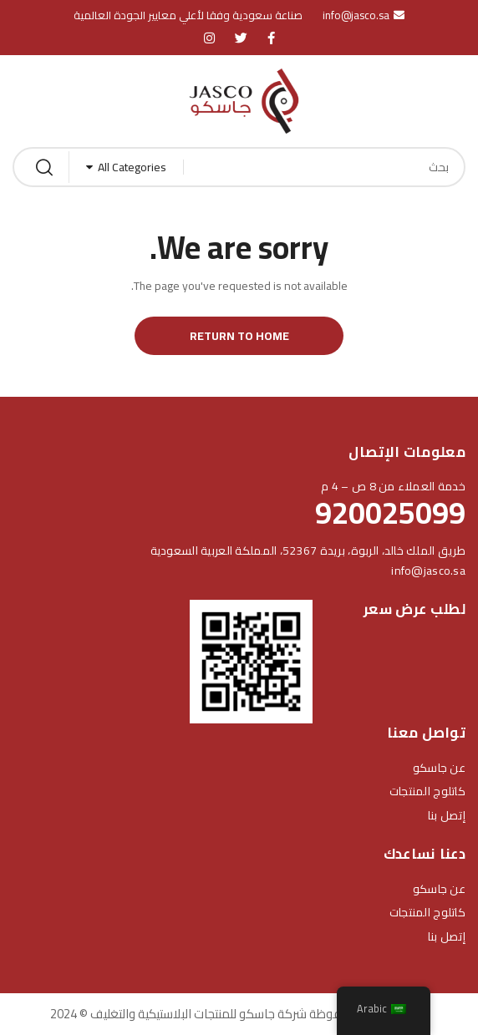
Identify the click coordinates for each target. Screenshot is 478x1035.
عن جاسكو (439, 767)
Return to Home (239, 336)
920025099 (390, 513)
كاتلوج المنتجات (427, 791)
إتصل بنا (446, 815)
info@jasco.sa (428, 570)
